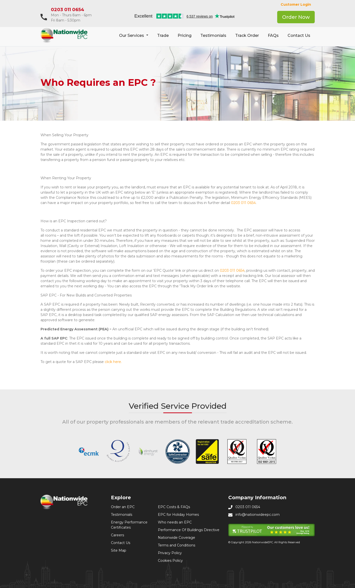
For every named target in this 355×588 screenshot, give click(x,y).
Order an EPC (123, 507)
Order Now (296, 17)
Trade (163, 35)
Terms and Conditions (176, 545)
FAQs (273, 35)
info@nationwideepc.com (257, 514)
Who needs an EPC (175, 522)
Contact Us (299, 35)
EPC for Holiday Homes (178, 514)
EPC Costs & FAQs (174, 507)
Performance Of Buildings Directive (188, 530)
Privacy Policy (170, 553)
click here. (113, 362)
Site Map (118, 550)
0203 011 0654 (67, 9)
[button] (133, 36)
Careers (117, 535)
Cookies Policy (170, 560)
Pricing (184, 35)
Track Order (247, 35)
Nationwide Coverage (176, 537)
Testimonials (213, 35)
